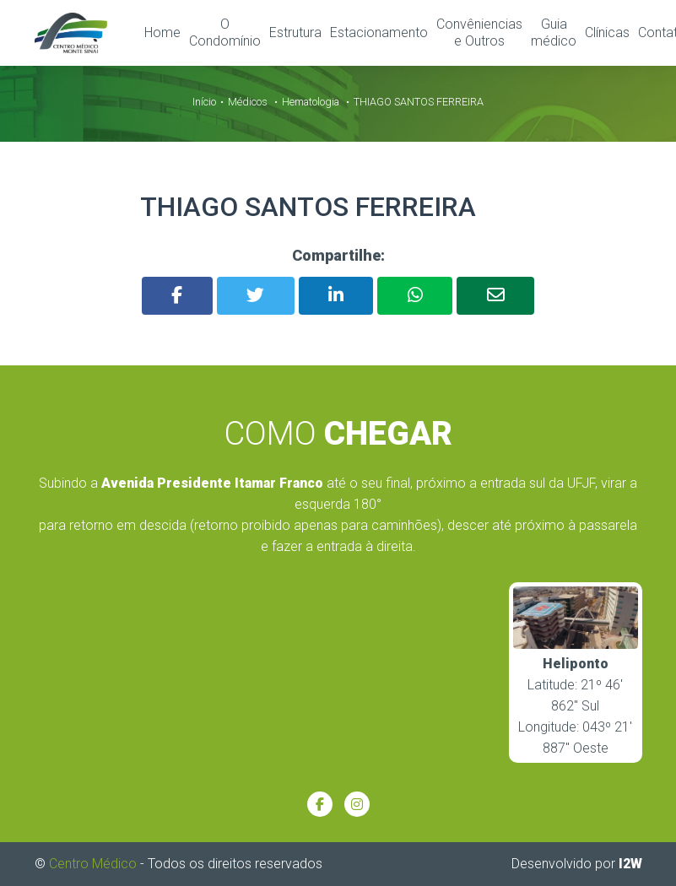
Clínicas (607, 32)
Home (162, 32)
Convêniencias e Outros (479, 32)
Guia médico (553, 32)
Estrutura (295, 32)
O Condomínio (225, 32)
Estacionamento (379, 32)
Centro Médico (93, 863)
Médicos (248, 101)
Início (204, 101)
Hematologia (310, 101)
